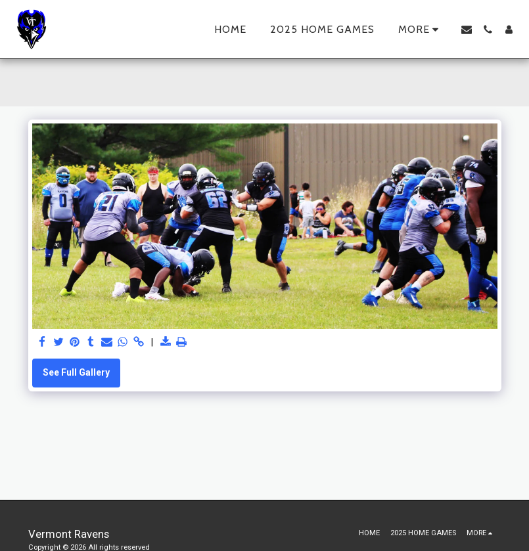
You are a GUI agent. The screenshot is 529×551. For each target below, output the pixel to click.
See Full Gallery (76, 372)
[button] (466, 29)
